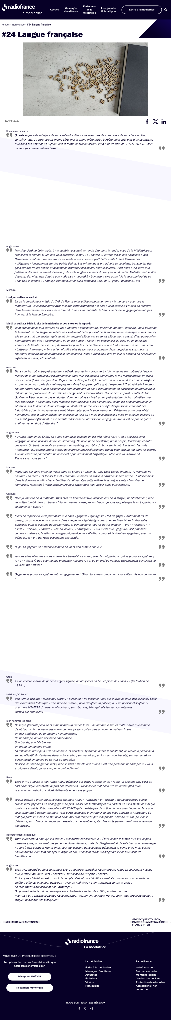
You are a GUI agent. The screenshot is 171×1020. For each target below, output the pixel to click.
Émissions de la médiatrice (89, 9)
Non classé (18, 24)
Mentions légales (146, 974)
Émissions (91, 978)
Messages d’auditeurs (98, 971)
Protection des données (150, 982)
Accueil (54, 9)
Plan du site (92, 985)
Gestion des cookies (148, 978)
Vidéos (89, 982)
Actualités (91, 974)
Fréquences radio (146, 971)
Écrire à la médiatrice (98, 967)
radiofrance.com (145, 967)
